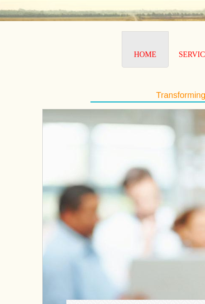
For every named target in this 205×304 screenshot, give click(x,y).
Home (145, 54)
